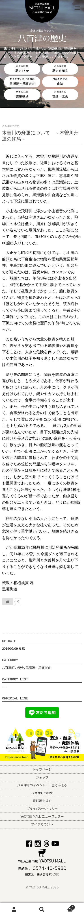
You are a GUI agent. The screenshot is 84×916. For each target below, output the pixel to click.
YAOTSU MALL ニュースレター (42, 816)
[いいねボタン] (7, 601)
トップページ (42, 769)
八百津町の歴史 (13, 667)
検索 (42, 909)
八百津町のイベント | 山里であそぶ (42, 785)
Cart (65, 906)
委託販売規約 (42, 801)
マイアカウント (42, 824)
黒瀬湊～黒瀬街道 (38, 667)
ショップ (42, 777)
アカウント (14, 909)
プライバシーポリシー (42, 808)
